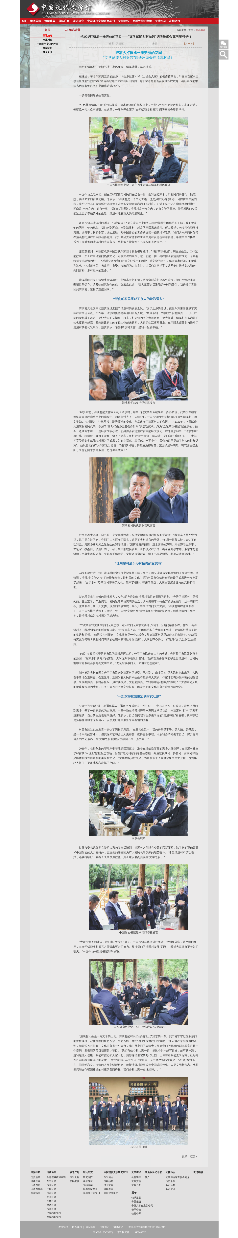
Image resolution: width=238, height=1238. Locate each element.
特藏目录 (51, 1209)
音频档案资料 (54, 1216)
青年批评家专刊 (91, 1193)
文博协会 (160, 21)
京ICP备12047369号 (103, 1232)
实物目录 (51, 1201)
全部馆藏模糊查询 (56, 1177)
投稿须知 (108, 1181)
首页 (24, 21)
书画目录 (51, 1197)
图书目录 (51, 1181)
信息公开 (47, 52)
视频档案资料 (54, 1212)
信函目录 (51, 1193)
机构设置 (35, 1181)
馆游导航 (35, 21)
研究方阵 (88, 1177)
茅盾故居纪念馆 (142, 21)
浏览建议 (118, 1227)
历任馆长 (35, 1185)
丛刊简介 (108, 1177)
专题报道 (47, 39)
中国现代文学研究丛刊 (101, 21)
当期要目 (108, 1189)
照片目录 (51, 1205)
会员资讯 (170, 1189)
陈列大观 (74, 1177)
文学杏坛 (123, 21)
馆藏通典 (49, 21)
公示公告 (47, 48)
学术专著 (88, 1181)
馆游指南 (35, 1193)
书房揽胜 (74, 1181)
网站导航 (90, 1227)
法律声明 (104, 1227)
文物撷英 (88, 1185)
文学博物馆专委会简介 (177, 1177)
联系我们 (77, 1227)
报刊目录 (51, 1185)
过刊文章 (108, 1185)
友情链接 (174, 21)
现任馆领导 (37, 1189)
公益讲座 (136, 1177)
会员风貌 (170, 1185)
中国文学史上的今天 (47, 44)
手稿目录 (51, 1189)
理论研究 (78, 21)
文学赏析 (136, 1181)
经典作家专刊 (90, 1189)
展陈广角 (64, 21)
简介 (147, 1177)
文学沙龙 (136, 1185)
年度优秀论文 (111, 1193)
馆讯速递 (47, 35)
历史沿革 (35, 1177)
